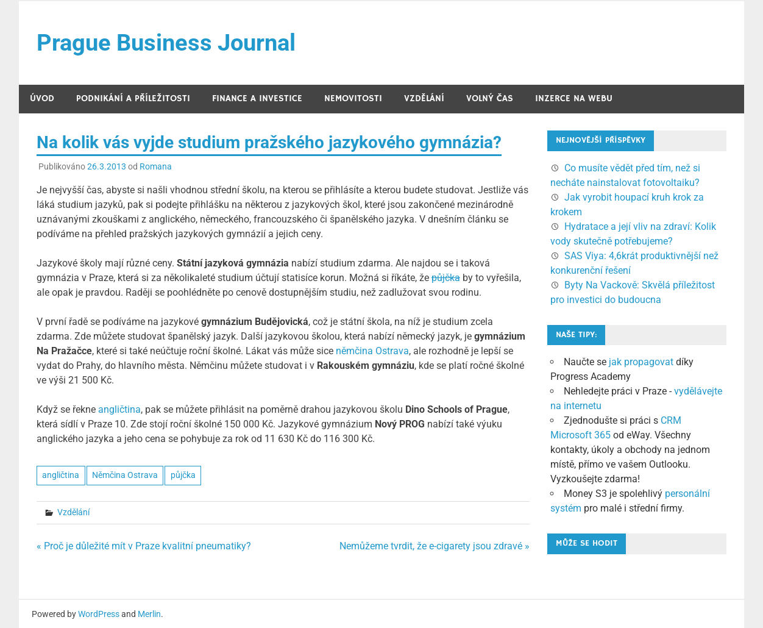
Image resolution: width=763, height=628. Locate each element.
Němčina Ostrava (125, 475)
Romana (156, 166)
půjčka (445, 278)
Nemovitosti (353, 98)
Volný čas (489, 98)
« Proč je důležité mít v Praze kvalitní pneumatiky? (144, 546)
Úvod (42, 98)
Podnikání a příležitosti (133, 98)
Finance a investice (257, 98)
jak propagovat (641, 362)
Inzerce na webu (573, 98)
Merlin (149, 614)
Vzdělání (424, 98)
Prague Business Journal (166, 42)
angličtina (119, 409)
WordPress (98, 614)
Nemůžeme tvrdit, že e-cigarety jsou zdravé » (434, 546)
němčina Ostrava (372, 351)
